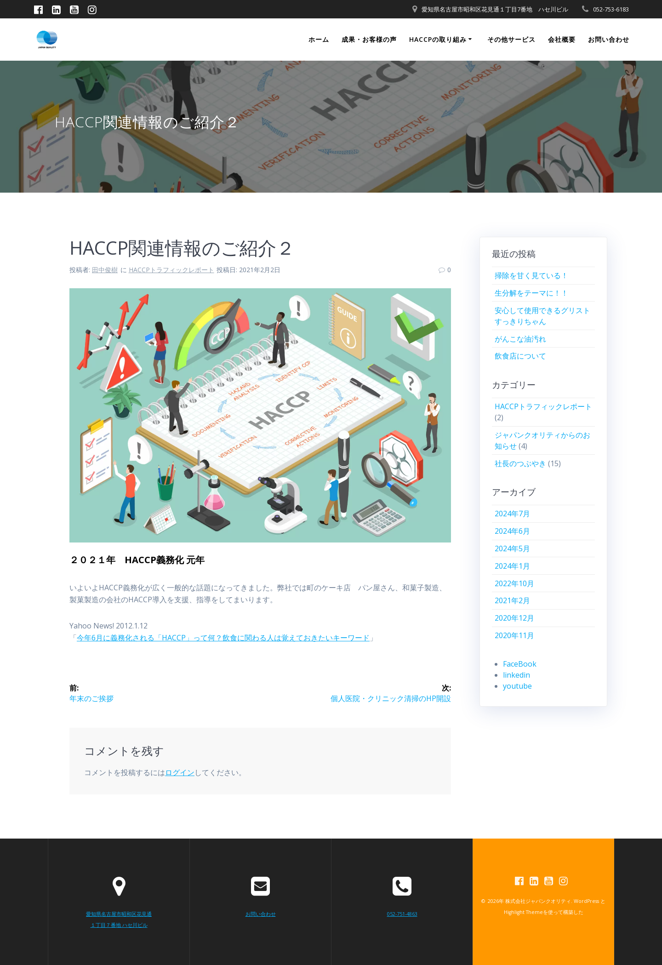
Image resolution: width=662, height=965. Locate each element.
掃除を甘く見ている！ (531, 275)
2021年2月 (512, 600)
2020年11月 (514, 635)
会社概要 (562, 39)
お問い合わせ (608, 39)
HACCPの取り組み (438, 39)
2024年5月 (512, 548)
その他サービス (511, 39)
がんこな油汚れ (520, 339)
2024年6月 (512, 531)
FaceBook (519, 664)
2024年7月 (512, 513)
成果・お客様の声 (369, 39)
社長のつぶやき (520, 463)
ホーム (318, 39)
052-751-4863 (402, 914)
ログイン (179, 773)
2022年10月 (514, 583)
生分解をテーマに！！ (531, 293)
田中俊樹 (105, 269)
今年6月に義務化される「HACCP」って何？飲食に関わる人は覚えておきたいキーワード (223, 638)
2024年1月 (512, 566)
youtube (517, 686)
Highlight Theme (523, 913)
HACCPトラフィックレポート (171, 269)
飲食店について (520, 356)
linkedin (516, 675)
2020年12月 (514, 618)
